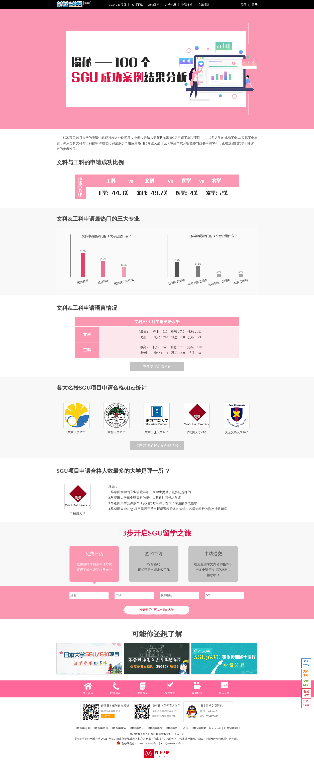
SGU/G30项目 (117, 4)
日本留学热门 (232, 728)
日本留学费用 (100, 728)
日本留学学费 (154, 728)
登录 (245, 4)
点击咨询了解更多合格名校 (157, 446)
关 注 (105, 716)
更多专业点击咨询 (157, 366)
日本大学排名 (198, 728)
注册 (254, 4)
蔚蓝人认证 (215, 728)
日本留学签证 (136, 728)
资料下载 (137, 4)
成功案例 (153, 4)
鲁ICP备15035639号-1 (170, 743)
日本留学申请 (82, 728)
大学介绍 (170, 4)
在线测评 (203, 4)
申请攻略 (187, 4)
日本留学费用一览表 (176, 728)
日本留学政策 (118, 728)
